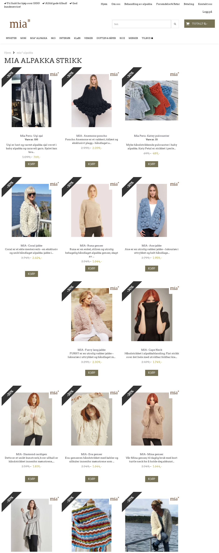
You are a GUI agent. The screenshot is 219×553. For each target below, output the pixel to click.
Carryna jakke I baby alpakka (190, 350)
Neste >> (51, 513)
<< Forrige (9, 513)
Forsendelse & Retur (168, 4)
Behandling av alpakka (138, 4)
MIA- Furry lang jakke (137, 245)
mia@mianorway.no (16, 537)
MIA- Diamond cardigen (28, 350)
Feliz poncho (28, 456)
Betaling (189, 4)
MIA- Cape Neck (190, 245)
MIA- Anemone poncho (82, 136)
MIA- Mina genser (136, 350)
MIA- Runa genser (28, 245)
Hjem (104, 4)
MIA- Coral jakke (190, 136)
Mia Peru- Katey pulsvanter (136, 136)
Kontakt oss (205, 4)
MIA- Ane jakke (82, 245)
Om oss (115, 4)
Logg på (207, 11)
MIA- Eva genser (82, 350)
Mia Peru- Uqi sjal (28, 136)
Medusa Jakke (82, 456)
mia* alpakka (25, 52)
